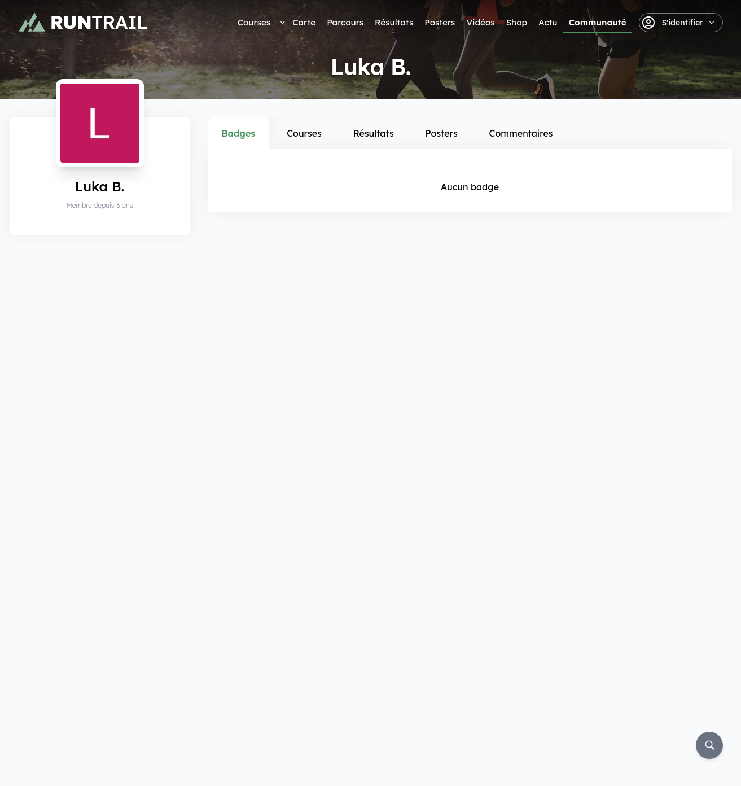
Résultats (394, 22)
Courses (254, 22)
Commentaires (521, 133)
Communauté (597, 22)
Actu (547, 22)
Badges (239, 133)
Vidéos (480, 22)
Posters (439, 22)
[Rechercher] (709, 745)
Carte (303, 22)
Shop (516, 22)
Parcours (345, 22)
